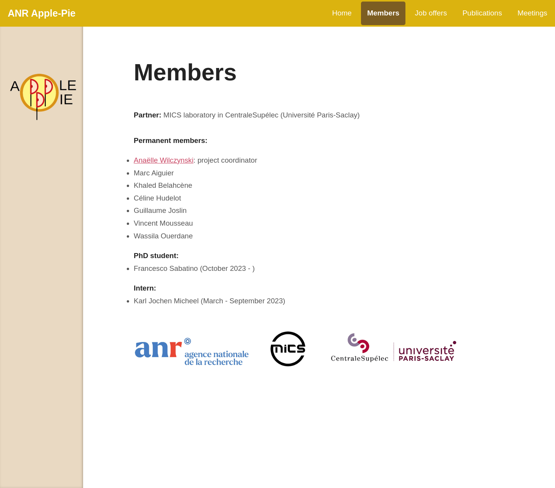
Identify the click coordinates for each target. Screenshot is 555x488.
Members (383, 13)
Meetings (532, 13)
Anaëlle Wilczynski (163, 160)
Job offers (431, 13)
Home (342, 13)
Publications (482, 13)
